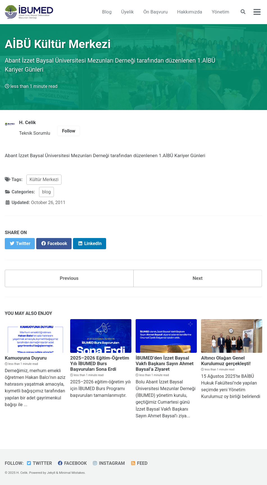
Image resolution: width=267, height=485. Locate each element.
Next (198, 278)
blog (46, 192)
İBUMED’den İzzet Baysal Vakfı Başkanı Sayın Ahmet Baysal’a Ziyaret (164, 363)
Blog (107, 12)
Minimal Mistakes (72, 473)
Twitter (39, 463)
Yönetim (220, 12)
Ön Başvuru (155, 12)
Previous (69, 278)
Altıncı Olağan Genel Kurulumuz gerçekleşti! (225, 360)
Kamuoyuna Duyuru (26, 358)
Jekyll (51, 473)
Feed (139, 463)
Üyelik (127, 12)
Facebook (72, 463)
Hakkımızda (189, 12)
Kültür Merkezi (43, 179)
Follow (68, 131)
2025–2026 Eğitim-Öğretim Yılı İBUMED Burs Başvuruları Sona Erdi (99, 363)
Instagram (108, 463)
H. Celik (27, 122)
